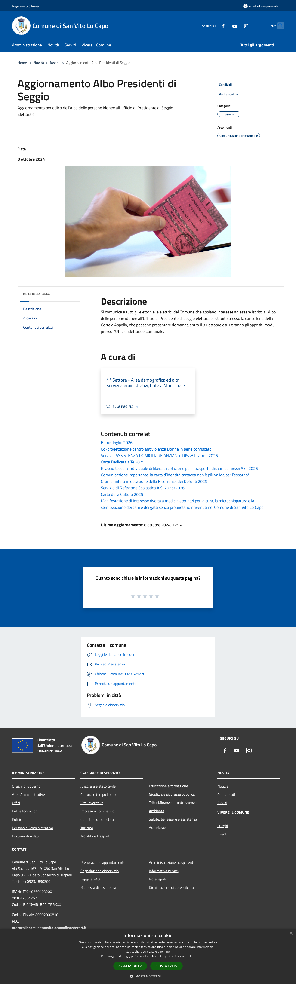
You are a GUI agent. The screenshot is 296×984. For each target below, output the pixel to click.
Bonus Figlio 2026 (117, 442)
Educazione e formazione (168, 786)
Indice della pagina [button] (36, 294)
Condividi (228, 85)
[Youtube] (225, 25)
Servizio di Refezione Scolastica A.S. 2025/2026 (143, 488)
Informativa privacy (164, 871)
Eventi (222, 834)
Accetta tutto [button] (130, 966)
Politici (17, 819)
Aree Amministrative (28, 794)
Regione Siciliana (25, 6)
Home (22, 62)
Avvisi (54, 62)
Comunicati (226, 794)
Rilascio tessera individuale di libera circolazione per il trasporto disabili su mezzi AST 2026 (179, 468)
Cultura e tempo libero (98, 794)
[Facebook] (214, 25)
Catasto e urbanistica (97, 819)
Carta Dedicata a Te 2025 (122, 462)
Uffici (16, 803)
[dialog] (148, 956)
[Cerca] (278, 25)
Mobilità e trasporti (95, 836)
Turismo (86, 828)
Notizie (222, 786)
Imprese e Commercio (97, 811)
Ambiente (156, 811)
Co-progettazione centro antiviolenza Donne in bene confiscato (156, 449)
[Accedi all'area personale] (260, 6)
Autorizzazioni (160, 827)
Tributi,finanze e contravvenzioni (174, 802)
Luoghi (222, 825)
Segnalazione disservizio (99, 871)
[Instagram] (237, 25)
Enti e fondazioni (25, 811)
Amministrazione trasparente (172, 862)
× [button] (291, 933)
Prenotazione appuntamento (102, 862)
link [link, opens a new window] (192, 956)
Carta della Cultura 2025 (122, 494)
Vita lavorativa (91, 803)
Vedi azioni (229, 94)
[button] (148, 976)
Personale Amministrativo (32, 828)
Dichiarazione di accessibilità (171, 887)
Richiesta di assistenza (98, 887)
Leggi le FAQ (90, 879)
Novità (39, 62)
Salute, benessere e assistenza (173, 819)
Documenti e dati (25, 836)
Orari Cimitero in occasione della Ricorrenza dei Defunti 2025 (154, 481)
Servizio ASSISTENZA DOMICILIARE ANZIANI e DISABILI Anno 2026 (159, 455)
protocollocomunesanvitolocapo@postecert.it (49, 927)
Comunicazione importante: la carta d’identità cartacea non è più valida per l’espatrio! (175, 475)
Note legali (157, 879)
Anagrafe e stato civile (98, 786)
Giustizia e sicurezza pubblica (172, 794)
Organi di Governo (26, 786)
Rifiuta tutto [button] (167, 966)
